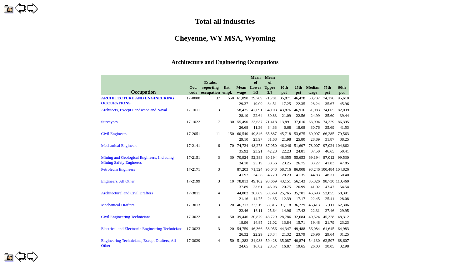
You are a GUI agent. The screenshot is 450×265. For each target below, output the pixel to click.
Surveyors (109, 121)
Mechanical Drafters (117, 204)
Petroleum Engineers (118, 169)
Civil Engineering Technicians (126, 216)
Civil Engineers (114, 133)
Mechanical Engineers (119, 145)
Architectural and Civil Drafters (127, 193)
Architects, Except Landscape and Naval (134, 110)
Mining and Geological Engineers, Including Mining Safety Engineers (137, 160)
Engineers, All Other (118, 181)
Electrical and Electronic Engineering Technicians (141, 228)
